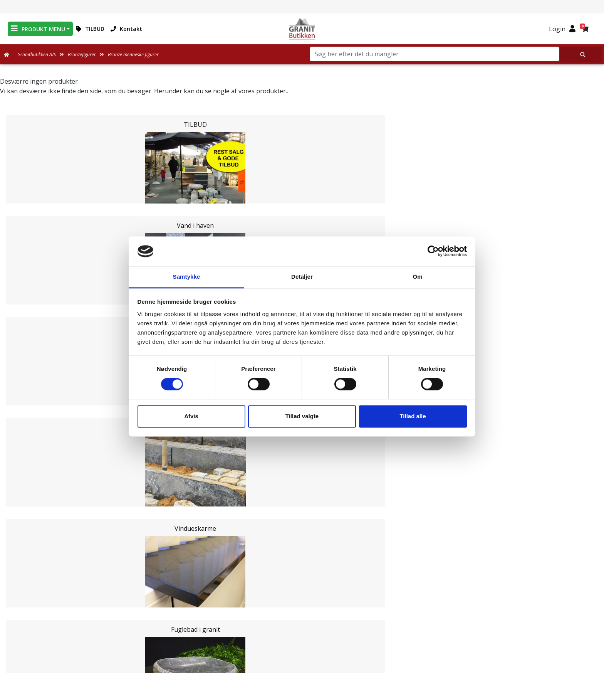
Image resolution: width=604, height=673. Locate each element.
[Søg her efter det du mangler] (581, 54)
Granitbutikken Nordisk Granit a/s (495, 563)
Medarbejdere (302, 581)
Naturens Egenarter (303, 618)
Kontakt (126, 28)
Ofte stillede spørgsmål (302, 609)
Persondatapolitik (303, 637)
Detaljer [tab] (302, 276)
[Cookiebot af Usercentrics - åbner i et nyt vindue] (433, 251)
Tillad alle (412, 416)
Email (266, 515)
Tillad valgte (302, 416)
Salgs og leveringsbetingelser (303, 627)
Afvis (191, 416)
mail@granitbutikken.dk (500, 598)
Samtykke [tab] (186, 276)
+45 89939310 (500, 615)
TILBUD (90, 28)
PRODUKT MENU (38, 29)
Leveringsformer (301, 590)
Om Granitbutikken (302, 600)
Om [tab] (417, 276)
